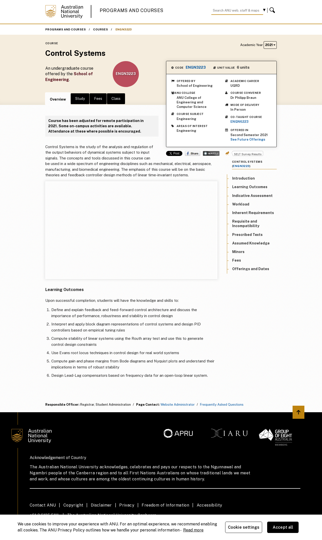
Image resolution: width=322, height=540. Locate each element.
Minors (238, 252)
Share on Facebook (192, 153)
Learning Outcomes (249, 187)
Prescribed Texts (247, 235)
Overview (58, 99)
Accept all (283, 527)
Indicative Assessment (252, 196)
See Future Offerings (247, 139)
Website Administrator (177, 404)
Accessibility (209, 505)
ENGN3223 (123, 29)
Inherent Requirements (253, 213)
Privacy (126, 505)
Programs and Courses (132, 10)
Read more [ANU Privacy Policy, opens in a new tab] (193, 530)
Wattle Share (211, 153)
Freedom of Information (165, 505)
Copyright (73, 505)
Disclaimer (101, 505)
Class (115, 99)
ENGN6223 (239, 121)
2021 (270, 45)
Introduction (243, 178)
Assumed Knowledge (251, 243)
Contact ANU (43, 505)
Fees (98, 99)
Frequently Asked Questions (222, 404)
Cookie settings (243, 527)
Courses (100, 29)
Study (80, 99)
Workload (240, 204)
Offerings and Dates (250, 269)
